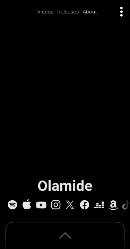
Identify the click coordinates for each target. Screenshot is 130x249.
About (90, 12)
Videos (45, 12)
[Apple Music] (26, 204)
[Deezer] (98, 204)
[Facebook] (84, 204)
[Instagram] (55, 204)
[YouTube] (41, 204)
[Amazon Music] (113, 204)
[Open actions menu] (121, 11)
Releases (68, 12)
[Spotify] (12, 204)
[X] (70, 204)
